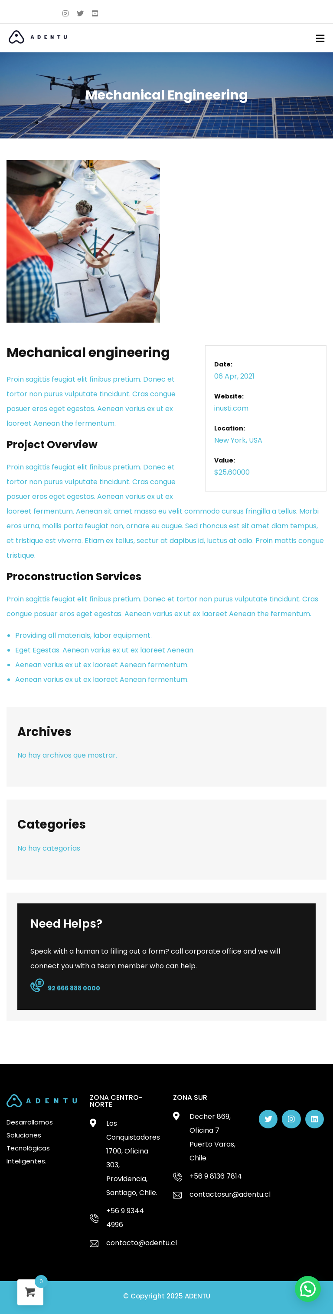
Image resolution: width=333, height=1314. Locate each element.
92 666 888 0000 (65, 986)
